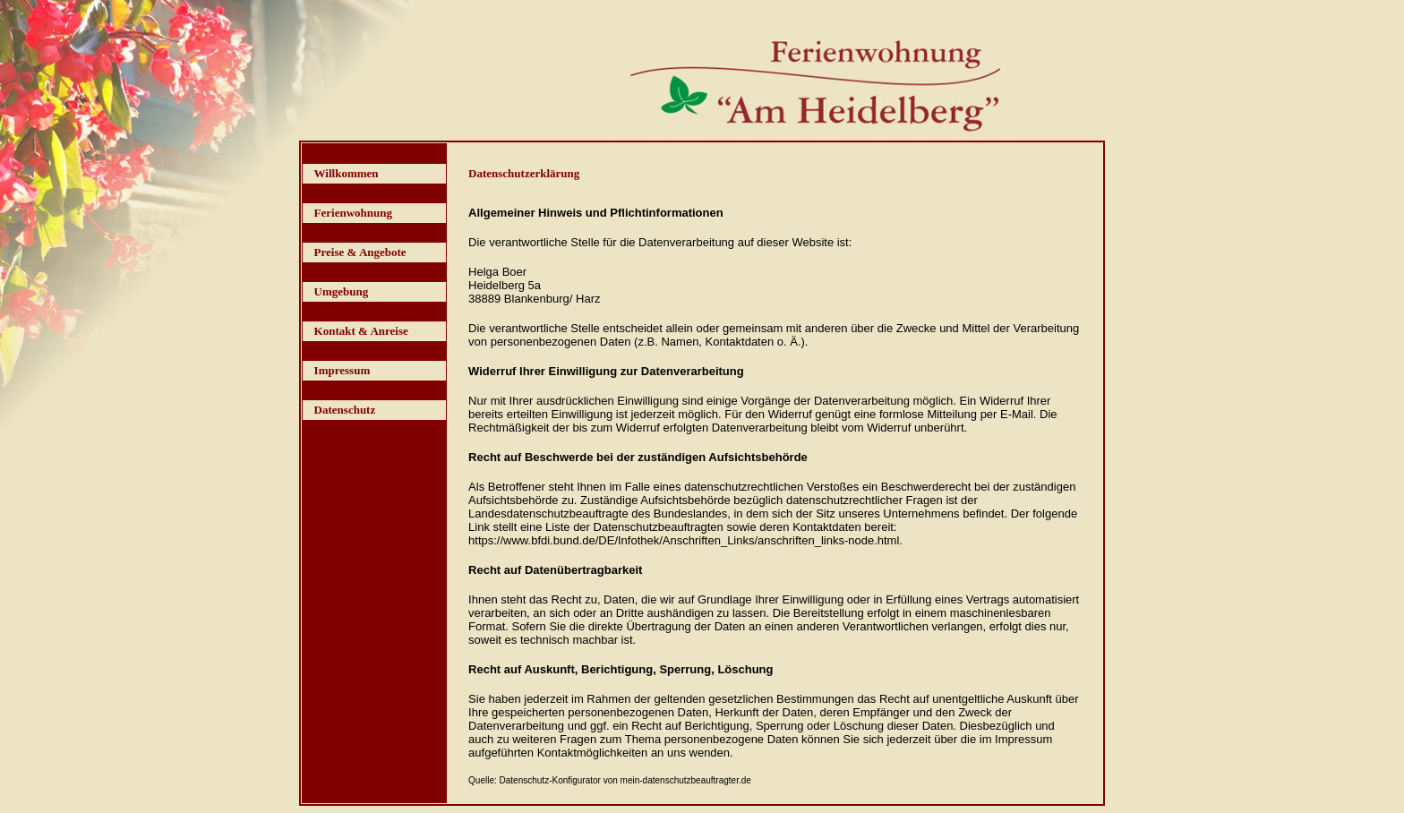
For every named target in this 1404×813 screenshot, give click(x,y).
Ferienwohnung (353, 212)
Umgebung (341, 291)
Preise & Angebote (360, 252)
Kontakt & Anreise (361, 331)
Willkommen (346, 173)
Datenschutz (345, 409)
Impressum (342, 370)
